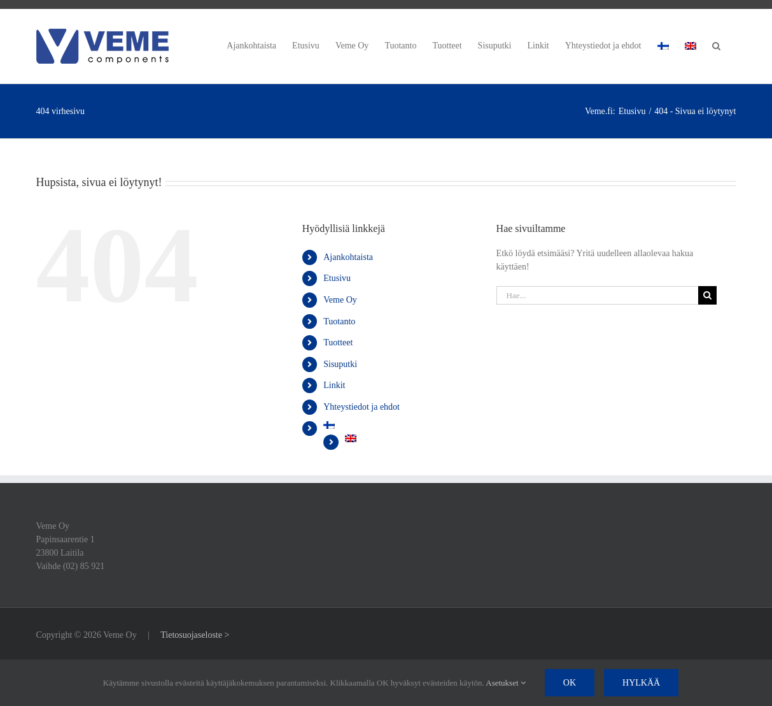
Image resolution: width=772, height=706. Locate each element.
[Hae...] (597, 295)
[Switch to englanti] (690, 44)
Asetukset (506, 683)
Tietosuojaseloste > (194, 635)
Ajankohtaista (348, 257)
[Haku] (707, 295)
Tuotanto (339, 321)
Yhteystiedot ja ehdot (361, 407)
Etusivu (337, 278)
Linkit (334, 385)
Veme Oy (340, 300)
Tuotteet (338, 342)
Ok (569, 683)
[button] (716, 44)
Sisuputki (340, 364)
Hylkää (641, 683)
